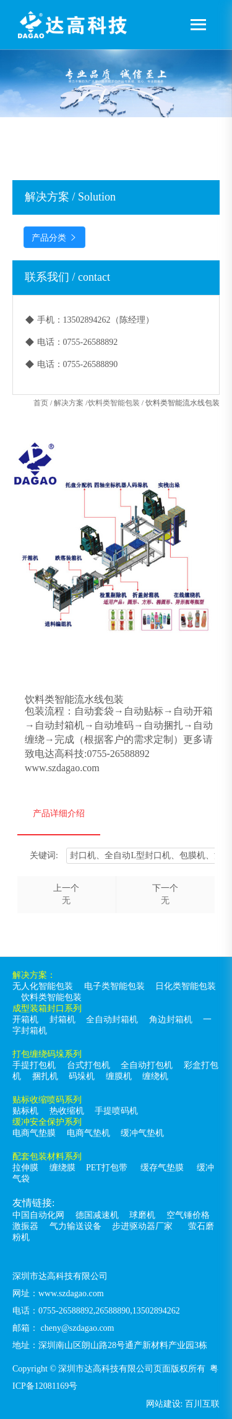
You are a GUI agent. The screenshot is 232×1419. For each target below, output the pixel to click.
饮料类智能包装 (114, 403)
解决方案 (69, 403)
